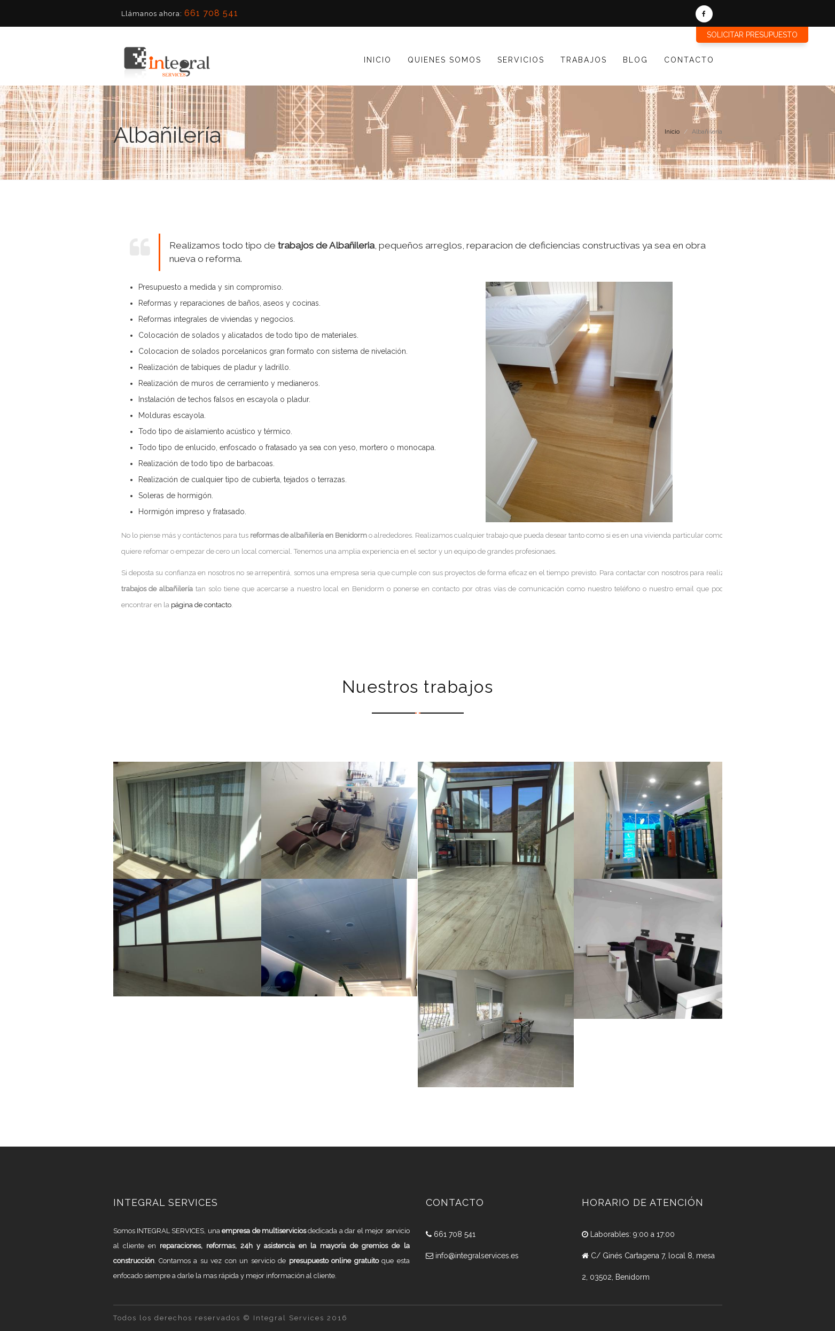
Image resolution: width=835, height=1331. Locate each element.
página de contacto (201, 605)
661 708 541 (211, 13)
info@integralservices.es (472, 1255)
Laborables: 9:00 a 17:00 (628, 1234)
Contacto (689, 60)
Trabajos (583, 60)
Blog (635, 60)
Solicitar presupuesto (752, 34)
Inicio (378, 60)
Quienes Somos (444, 60)
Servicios (520, 60)
